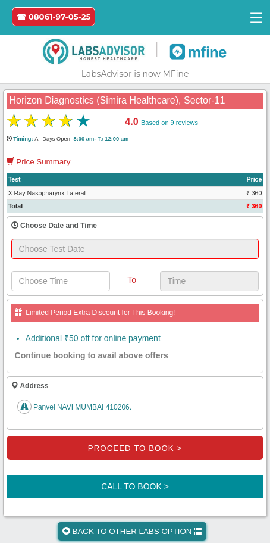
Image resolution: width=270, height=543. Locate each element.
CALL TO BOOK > (135, 486)
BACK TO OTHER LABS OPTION (132, 531)
